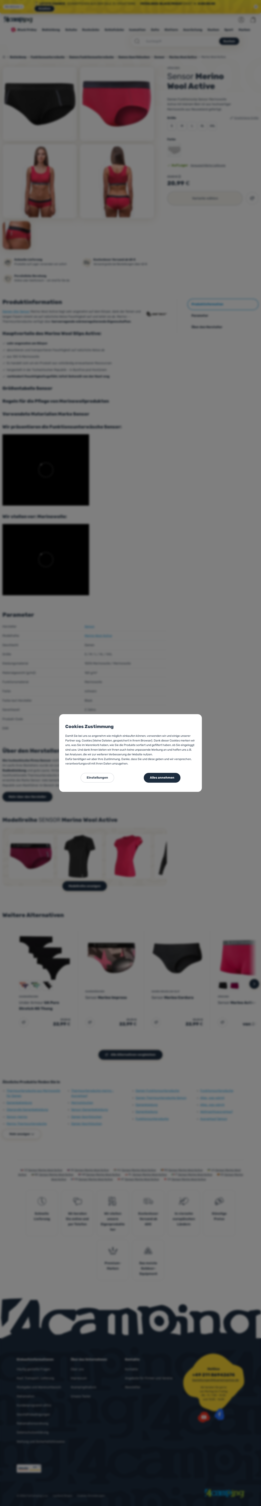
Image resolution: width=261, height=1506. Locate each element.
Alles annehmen (162, 777)
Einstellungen (97, 777)
